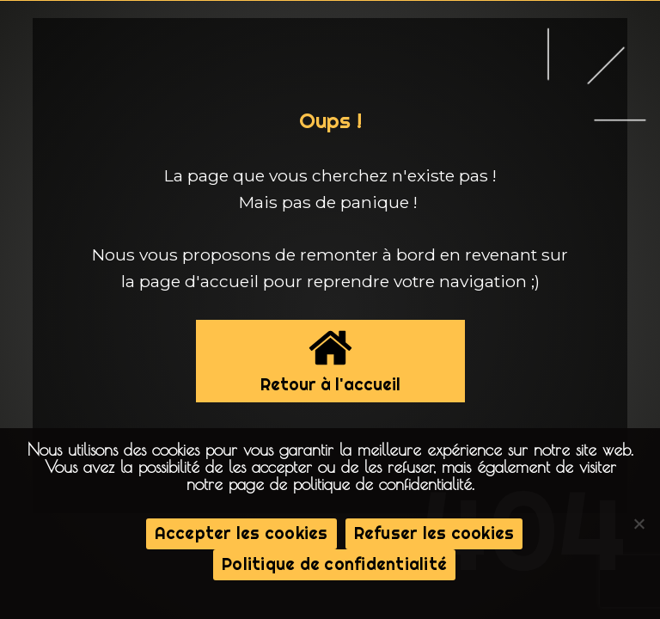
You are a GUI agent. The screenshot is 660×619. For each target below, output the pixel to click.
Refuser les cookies (434, 533)
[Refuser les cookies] (638, 523)
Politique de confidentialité (334, 564)
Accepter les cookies (241, 533)
